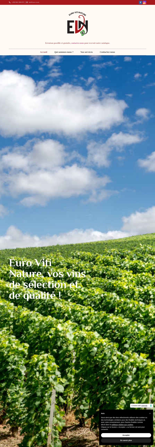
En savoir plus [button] (126, 440)
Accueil (43, 52)
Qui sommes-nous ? (63, 52)
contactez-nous (77, 43)
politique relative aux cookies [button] (122, 425)
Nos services (87, 52)
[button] (150, 413)
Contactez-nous (107, 52)
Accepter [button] (126, 435)
